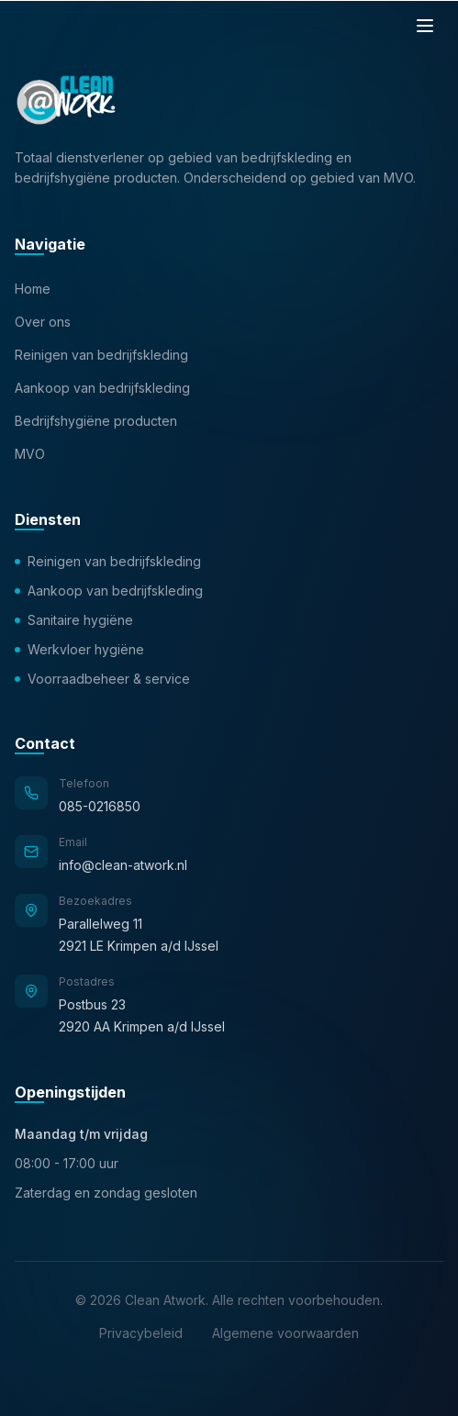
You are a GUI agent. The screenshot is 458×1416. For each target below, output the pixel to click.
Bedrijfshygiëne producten (96, 421)
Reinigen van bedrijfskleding (101, 354)
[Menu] (425, 25)
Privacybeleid (141, 1333)
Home (32, 288)
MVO (30, 454)
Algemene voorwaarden (285, 1333)
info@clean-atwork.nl (123, 865)
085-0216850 (99, 806)
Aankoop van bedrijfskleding (102, 388)
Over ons (43, 321)
